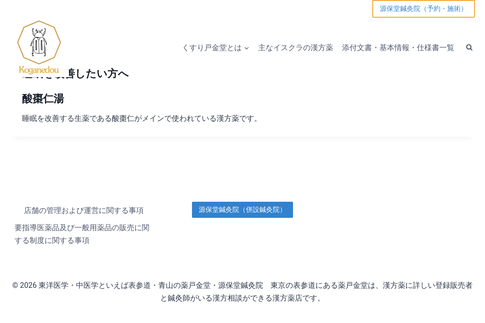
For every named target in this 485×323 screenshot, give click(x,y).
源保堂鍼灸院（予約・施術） (423, 8)
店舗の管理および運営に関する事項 (84, 210)
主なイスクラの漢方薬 (295, 47)
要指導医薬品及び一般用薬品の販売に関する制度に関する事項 (82, 234)
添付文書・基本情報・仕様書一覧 (398, 47)
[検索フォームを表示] (469, 47)
